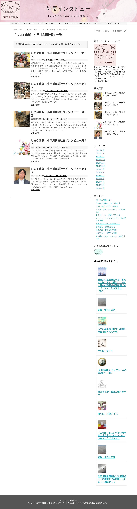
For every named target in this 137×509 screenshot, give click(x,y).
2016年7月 (100, 176)
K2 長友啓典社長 (103, 200)
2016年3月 (100, 188)
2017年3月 (100, 153)
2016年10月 (100, 166)
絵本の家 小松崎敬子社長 (106, 230)
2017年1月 (100, 157)
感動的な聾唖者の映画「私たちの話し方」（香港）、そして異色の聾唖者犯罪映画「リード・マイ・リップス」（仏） (112, 285)
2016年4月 (100, 185)
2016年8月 (100, 172)
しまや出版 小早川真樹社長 (55, 60)
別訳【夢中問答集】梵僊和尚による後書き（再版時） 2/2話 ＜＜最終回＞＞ (112, 479)
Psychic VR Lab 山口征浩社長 (108, 203)
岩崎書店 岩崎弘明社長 (105, 227)
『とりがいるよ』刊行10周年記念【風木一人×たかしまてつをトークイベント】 (112, 435)
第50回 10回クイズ (108, 413)
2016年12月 (100, 160)
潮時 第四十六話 (106, 310)
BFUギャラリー (97, 23)
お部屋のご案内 (84, 23)
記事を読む (35, 76)
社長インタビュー (69, 9)
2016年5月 (100, 182)
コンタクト (117, 23)
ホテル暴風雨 (15, 23)
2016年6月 (100, 179)
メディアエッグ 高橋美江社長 (108, 224)
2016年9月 (100, 169)
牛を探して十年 (105, 351)
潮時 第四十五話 (106, 457)
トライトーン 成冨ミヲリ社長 (108, 215)
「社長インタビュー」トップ (32, 23)
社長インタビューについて (54, 23)
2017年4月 (100, 150)
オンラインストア (71, 23)
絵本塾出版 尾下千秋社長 (106, 233)
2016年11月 (100, 163)
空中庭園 (108, 23)
